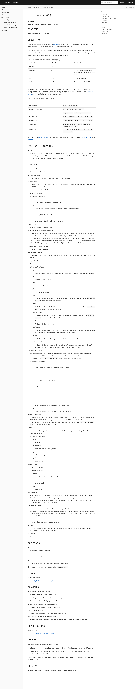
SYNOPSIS (104, 14)
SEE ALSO (104, 33)
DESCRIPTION (105, 16)
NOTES (103, 25)
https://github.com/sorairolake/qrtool (42, 581)
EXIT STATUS (105, 23)
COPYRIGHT (105, 31)
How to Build (6, 12)
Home (122, 3)
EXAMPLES (105, 27)
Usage (4, 15)
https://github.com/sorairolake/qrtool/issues (45, 633)
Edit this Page (130, 7)
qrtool (3, 7)
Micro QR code (86, 137)
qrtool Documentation (11, 3)
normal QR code (43, 137)
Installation (5, 10)
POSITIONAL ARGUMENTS (109, 18)
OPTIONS (104, 20)
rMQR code (31, 140)
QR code (56, 44)
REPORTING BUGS (107, 29)
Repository (130, 3)
